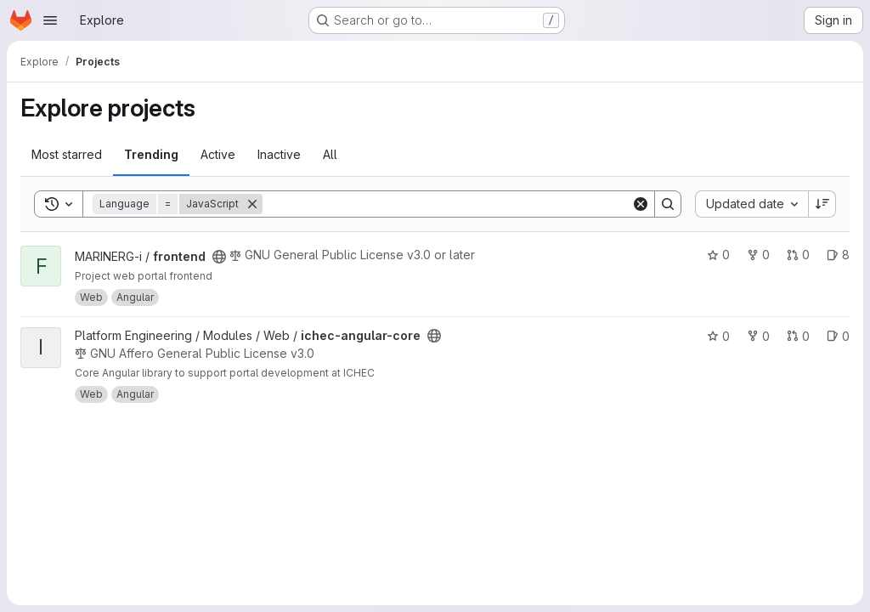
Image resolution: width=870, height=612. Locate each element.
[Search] (447, 204)
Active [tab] (218, 154)
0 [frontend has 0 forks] (758, 254)
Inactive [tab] (279, 154)
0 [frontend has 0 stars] (718, 254)
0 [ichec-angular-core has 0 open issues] (838, 336)
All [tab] (330, 154)
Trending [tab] (151, 154)
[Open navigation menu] (50, 20)
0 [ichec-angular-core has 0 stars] (718, 336)
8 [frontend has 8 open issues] (838, 254)
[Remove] (252, 204)
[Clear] (640, 204)
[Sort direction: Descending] (822, 204)
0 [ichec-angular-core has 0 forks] (758, 336)
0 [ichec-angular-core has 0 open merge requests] (798, 336)
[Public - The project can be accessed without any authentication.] (219, 257)
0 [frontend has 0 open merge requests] (798, 254)
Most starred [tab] (66, 154)
